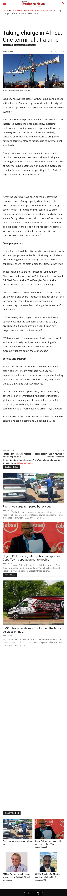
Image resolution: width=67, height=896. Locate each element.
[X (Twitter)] (38, 893)
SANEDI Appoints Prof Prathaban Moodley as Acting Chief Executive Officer (49, 877)
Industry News (16, 10)
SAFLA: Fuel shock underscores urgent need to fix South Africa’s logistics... (16, 877)
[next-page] (9, 886)
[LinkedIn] (28, 893)
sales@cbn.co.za (25, 463)
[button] (4, 3)
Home (5, 10)
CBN (11, 51)
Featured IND (8, 45)
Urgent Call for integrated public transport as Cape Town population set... (48, 844)
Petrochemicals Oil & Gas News (39, 10)
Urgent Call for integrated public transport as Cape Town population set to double (31, 558)
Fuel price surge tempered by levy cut (27, 506)
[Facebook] (32, 893)
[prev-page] (4, 886)
